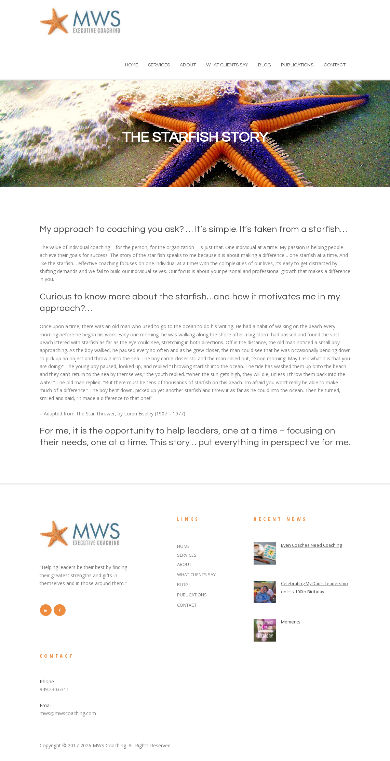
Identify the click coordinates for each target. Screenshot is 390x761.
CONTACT (335, 65)
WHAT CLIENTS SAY (227, 65)
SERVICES (159, 65)
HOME (131, 65)
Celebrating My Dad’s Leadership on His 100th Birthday (308, 591)
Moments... (293, 622)
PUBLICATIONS (297, 65)
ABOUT (188, 65)
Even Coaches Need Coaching (314, 545)
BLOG (264, 65)
